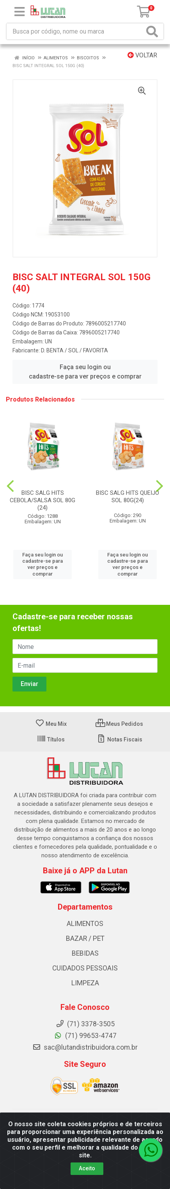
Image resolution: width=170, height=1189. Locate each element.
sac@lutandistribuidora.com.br (85, 1047)
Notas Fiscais (119, 739)
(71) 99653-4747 (85, 1036)
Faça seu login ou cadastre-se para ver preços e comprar (85, 371)
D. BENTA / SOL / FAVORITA (74, 350)
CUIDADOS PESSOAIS (85, 968)
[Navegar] (10, 486)
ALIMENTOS (85, 924)
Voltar (142, 55)
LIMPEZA (85, 983)
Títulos (51, 739)
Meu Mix (51, 724)
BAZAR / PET (85, 938)
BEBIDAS (85, 953)
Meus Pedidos (119, 724)
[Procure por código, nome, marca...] (75, 31)
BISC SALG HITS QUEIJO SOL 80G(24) (127, 496)
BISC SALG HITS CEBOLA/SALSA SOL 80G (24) (42, 500)
